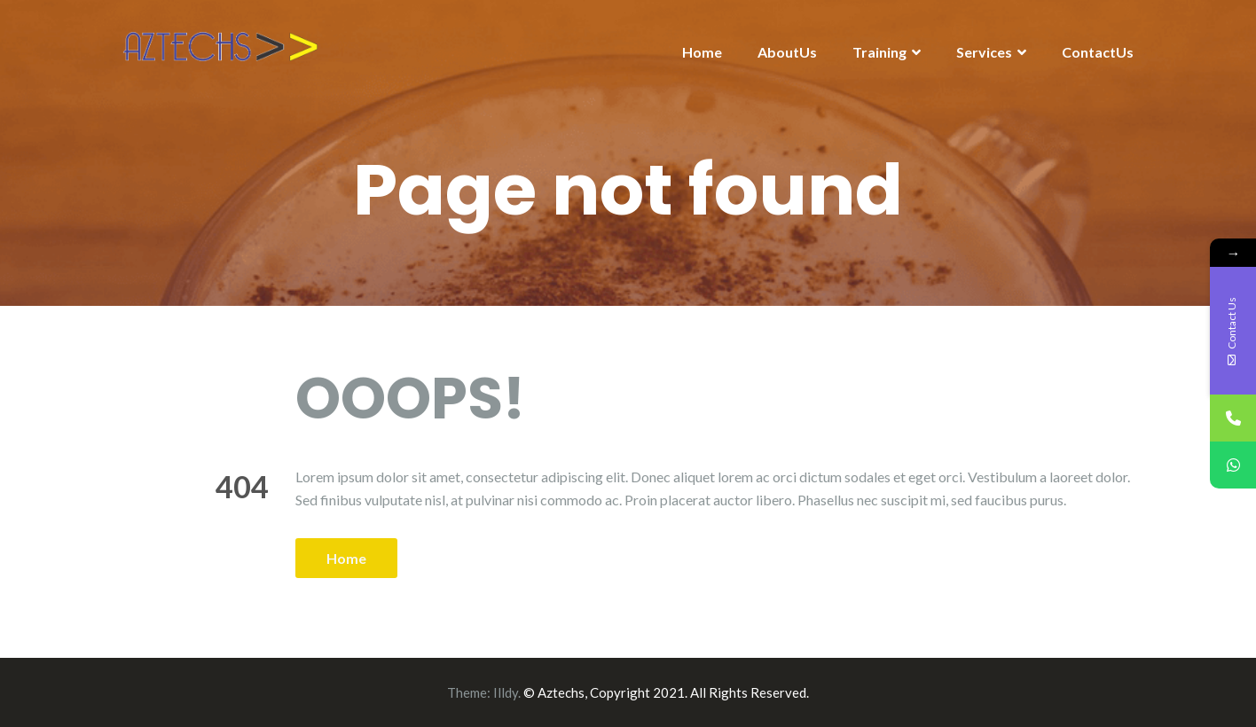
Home (702, 51)
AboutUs (787, 51)
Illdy (505, 692)
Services (984, 51)
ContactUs (1098, 51)
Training (879, 51)
